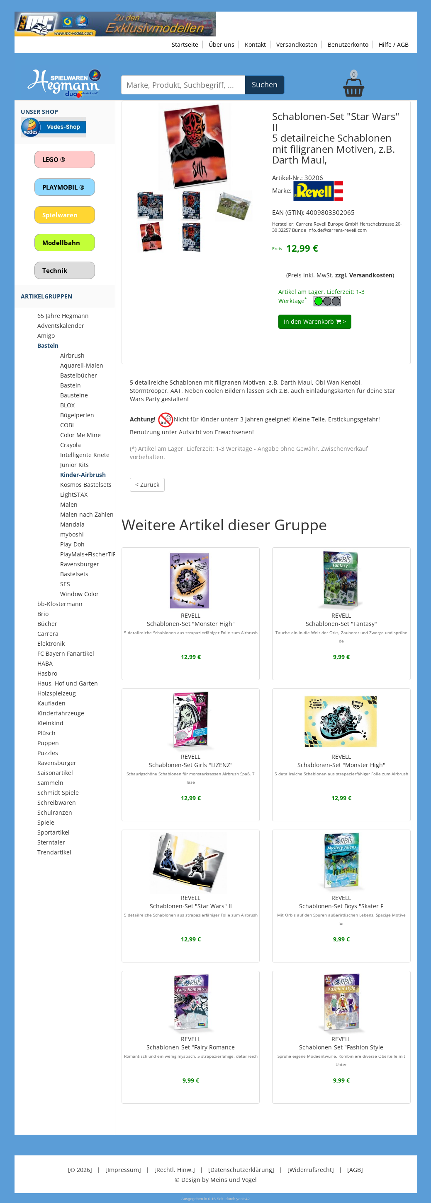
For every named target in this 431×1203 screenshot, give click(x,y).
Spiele (45, 822)
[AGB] (355, 1170)
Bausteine (74, 395)
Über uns (221, 44)
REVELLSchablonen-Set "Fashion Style (341, 1051)
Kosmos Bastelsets (86, 484)
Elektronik (51, 643)
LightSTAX (74, 494)
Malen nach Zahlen (87, 514)
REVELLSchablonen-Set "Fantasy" (341, 627)
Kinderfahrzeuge (60, 713)
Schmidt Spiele (58, 792)
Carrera (47, 634)
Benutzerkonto (348, 44)
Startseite (185, 44)
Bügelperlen (77, 415)
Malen (69, 504)
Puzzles (47, 753)
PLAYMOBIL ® (63, 187)
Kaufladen (51, 703)
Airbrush (72, 355)
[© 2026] (80, 1170)
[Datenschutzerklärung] (241, 1170)
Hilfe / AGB (394, 44)
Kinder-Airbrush (83, 475)
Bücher (47, 624)
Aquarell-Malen (81, 365)
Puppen (48, 743)
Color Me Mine (80, 435)
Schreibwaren (56, 802)
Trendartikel (54, 852)
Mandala (72, 524)
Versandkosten (296, 44)
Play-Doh (72, 544)
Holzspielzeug (56, 693)
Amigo (46, 335)
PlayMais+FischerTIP (88, 554)
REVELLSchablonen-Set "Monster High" (191, 623)
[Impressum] (123, 1170)
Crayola (70, 445)
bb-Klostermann (60, 604)
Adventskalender (60, 326)
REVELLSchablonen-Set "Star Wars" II (191, 906)
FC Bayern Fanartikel (65, 653)
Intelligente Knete (85, 455)
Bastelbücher (78, 375)
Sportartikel (53, 832)
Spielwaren (60, 215)
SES (65, 584)
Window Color (79, 594)
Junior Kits (74, 465)
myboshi (72, 534)
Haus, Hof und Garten (67, 683)
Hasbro (47, 673)
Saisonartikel (55, 773)
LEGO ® (53, 159)
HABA (45, 663)
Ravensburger (56, 763)
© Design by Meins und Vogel (216, 1180)
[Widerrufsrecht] (310, 1170)
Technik (54, 270)
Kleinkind (50, 723)
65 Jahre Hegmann (63, 316)
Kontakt (255, 44)
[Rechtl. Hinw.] (174, 1170)
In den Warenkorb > (315, 321)
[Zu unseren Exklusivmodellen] (115, 23)
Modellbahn (61, 242)
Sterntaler (51, 842)
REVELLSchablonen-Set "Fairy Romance (191, 1047)
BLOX (67, 405)
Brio (43, 614)
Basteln (47, 345)
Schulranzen (54, 812)
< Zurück (147, 484)
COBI (67, 425)
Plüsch (46, 733)
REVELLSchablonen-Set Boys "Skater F (341, 910)
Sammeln (50, 783)
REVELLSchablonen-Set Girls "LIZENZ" (191, 769)
